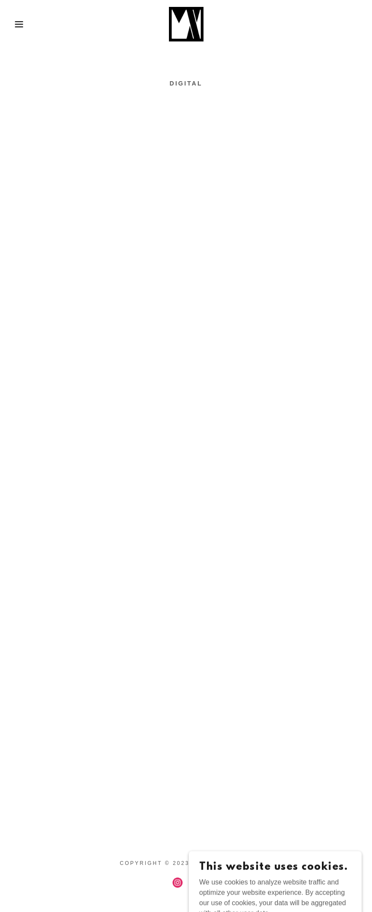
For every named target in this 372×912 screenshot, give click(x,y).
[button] (18, 24)
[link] (186, 24)
